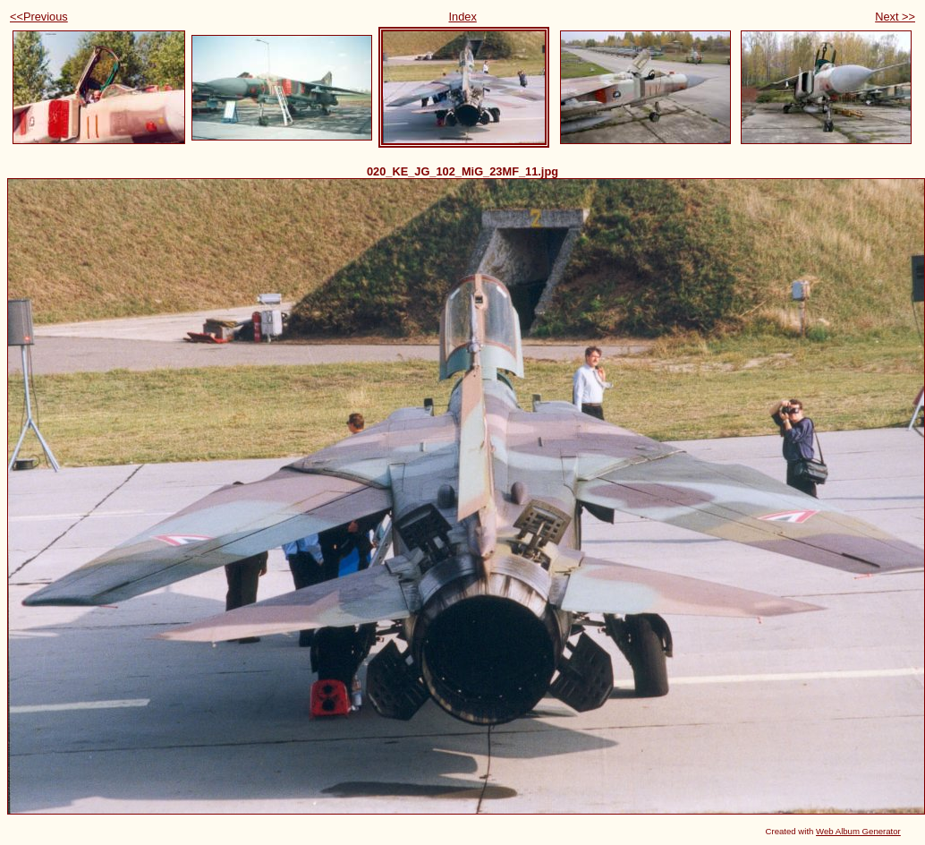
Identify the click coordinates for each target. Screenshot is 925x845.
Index (463, 16)
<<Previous (39, 16)
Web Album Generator (858, 831)
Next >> (895, 16)
